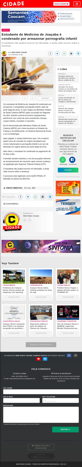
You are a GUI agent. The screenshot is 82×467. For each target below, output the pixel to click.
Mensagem (8, 405)
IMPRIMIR (45, 98)
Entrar (68, 170)
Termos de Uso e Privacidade (41, 447)
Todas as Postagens (41, 345)
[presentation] (19, 431)
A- (25, 98)
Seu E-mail (8, 397)
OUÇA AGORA (61, 4)
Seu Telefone (48, 397)
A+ (33, 98)
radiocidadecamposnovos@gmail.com (22, 378)
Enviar (65, 429)
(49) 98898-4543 (21, 376)
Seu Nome (7, 388)
